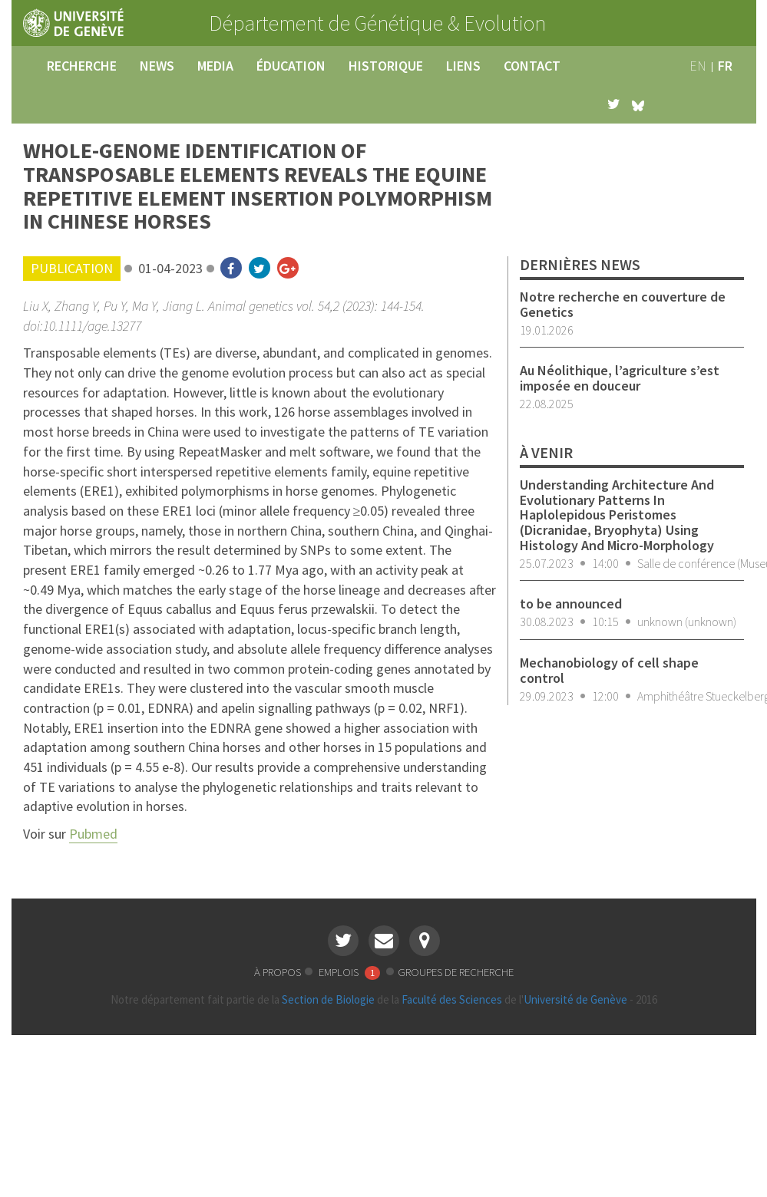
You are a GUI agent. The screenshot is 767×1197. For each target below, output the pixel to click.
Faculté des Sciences (452, 999)
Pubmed (93, 834)
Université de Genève (575, 999)
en (697, 65)
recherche (82, 65)
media (215, 65)
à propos (277, 972)
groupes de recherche (456, 972)
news (157, 65)
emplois (350, 972)
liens (463, 65)
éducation (291, 65)
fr (725, 65)
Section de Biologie (328, 999)
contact (532, 65)
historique (386, 65)
